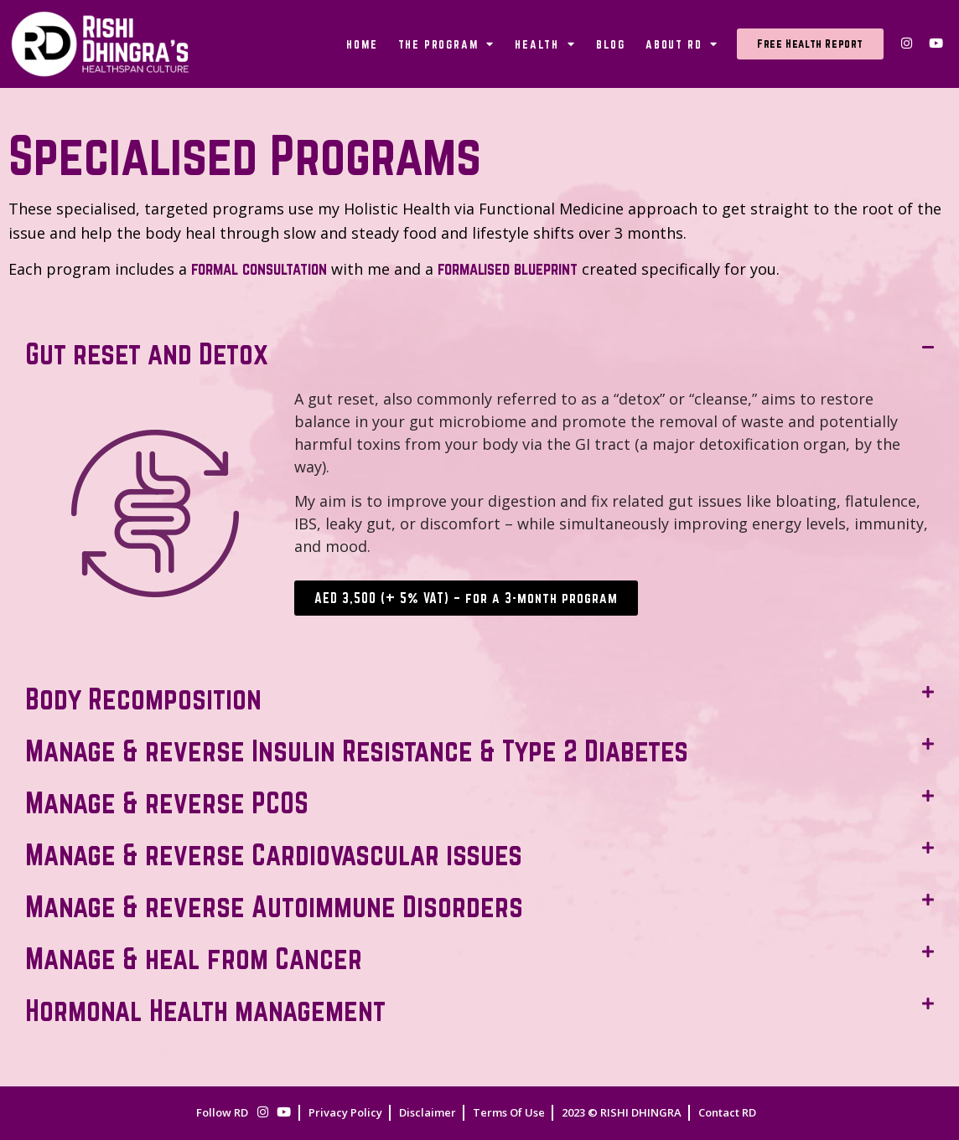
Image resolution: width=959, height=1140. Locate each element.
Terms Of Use (509, 1112)
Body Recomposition (143, 698)
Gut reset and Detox (146, 353)
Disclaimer (427, 1112)
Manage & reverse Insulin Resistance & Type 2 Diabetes (356, 750)
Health (545, 44)
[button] (479, 353)
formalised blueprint (508, 269)
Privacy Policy (345, 1112)
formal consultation (259, 269)
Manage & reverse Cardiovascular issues (273, 854)
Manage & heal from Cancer (193, 958)
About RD (681, 44)
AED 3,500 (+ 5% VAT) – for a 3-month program (466, 598)
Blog (610, 44)
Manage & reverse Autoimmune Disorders (274, 906)
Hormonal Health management (205, 1010)
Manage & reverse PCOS (166, 802)
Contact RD (727, 1112)
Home (361, 44)
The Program (446, 44)
